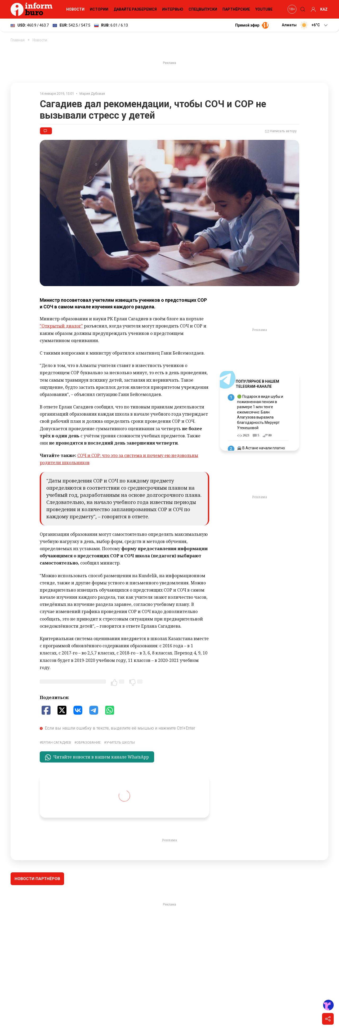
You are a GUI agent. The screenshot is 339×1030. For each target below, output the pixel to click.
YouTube (264, 9)
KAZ (324, 9)
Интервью (172, 9)
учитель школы (120, 742)
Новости (75, 9)
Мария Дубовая (92, 94)
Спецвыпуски (203, 9)
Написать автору (281, 131)
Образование (89, 742)
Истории (99, 9)
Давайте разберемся (135, 9)
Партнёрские (236, 9)
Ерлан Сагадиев (56, 742)
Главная (18, 40)
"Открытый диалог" (61, 326)
